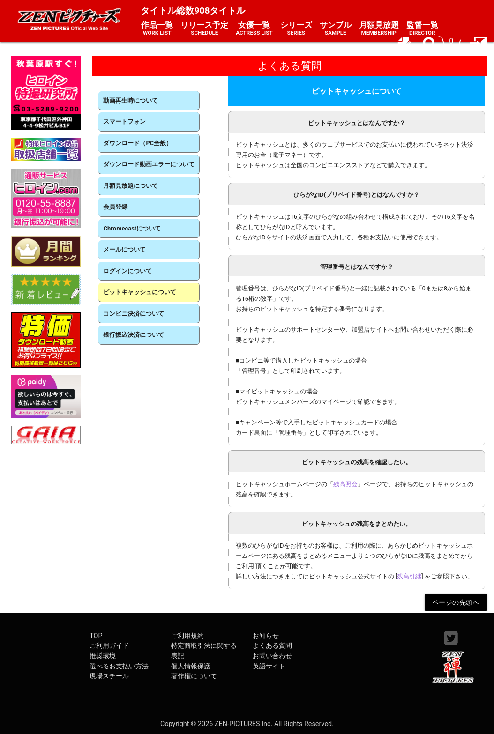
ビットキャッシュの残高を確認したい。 (357, 462)
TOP (96, 636)
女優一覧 (254, 28)
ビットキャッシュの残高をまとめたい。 (357, 523)
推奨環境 (103, 656)
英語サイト (269, 666)
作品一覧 (157, 28)
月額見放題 (379, 28)
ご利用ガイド (109, 646)
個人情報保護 (190, 666)
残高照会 (345, 484)
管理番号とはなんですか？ (356, 266)
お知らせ (266, 636)
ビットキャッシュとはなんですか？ (356, 122)
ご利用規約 (187, 636)
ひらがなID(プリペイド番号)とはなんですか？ (356, 194)
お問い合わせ (272, 656)
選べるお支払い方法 (119, 666)
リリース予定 (204, 28)
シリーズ (296, 28)
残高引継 (409, 576)
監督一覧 (422, 28)
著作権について (194, 676)
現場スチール (109, 676)
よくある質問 (272, 646)
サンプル (336, 28)
